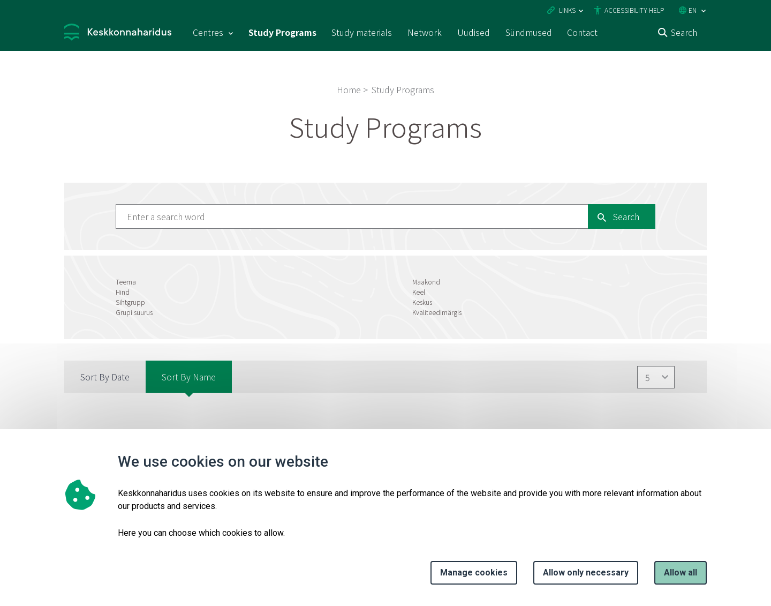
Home (349, 89)
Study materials (361, 32)
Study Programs (282, 32)
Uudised (473, 32)
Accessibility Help (634, 9)
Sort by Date (105, 376)
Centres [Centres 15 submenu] (208, 32)
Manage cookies (474, 572)
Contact (582, 32)
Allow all (680, 572)
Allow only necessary (586, 572)
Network (424, 32)
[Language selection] (703, 11)
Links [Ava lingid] (567, 9)
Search (684, 32)
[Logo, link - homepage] (117, 33)
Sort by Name (189, 376)
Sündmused (528, 32)
